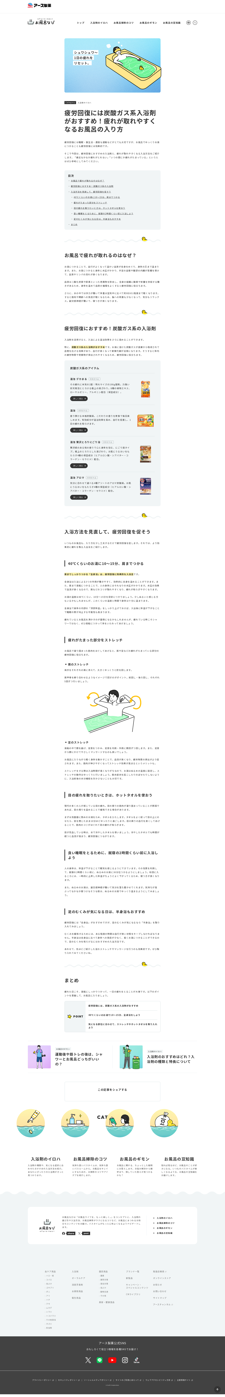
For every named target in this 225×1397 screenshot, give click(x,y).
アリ (48, 1298)
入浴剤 (75, 1274)
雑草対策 (104, 1282)
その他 (103, 1298)
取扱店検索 (158, 1274)
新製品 (129, 1280)
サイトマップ (160, 1300)
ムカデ (49, 1310)
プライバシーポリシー (42, 1383)
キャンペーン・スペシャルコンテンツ (137, 1289)
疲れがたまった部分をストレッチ (90, 199)
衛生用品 (76, 1300)
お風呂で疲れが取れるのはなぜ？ (87, 177)
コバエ (49, 1282)
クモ (48, 1306)
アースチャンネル (162, 1307)
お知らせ (157, 1287)
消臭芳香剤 (77, 1287)
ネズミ (49, 1326)
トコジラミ (51, 1318)
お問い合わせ (160, 1293)
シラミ (49, 1314)
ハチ (48, 1302)
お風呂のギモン (148, 19)
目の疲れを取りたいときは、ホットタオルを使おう (99, 204)
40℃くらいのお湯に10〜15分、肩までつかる (97, 193)
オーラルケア (78, 1280)
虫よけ (49, 1286)
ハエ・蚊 (50, 1278)
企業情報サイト (184, 1383)
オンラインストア (162, 1280)
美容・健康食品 (107, 1304)
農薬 (102, 1278)
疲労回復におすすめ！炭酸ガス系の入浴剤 (92, 182)
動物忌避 (104, 1294)
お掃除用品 (77, 1293)
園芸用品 (103, 1274)
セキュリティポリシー (67, 1383)
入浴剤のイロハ (99, 19)
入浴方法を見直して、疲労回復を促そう (91, 188)
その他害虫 (51, 1322)
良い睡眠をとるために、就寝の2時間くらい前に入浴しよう (103, 210)
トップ (81, 19)
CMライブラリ (133, 1296)
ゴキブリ (50, 1290)
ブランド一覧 (132, 1274)
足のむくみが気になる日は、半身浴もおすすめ (97, 215)
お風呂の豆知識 (172, 19)
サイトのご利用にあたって (127, 1383)
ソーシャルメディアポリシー (96, 1383)
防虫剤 (49, 1330)
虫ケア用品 (50, 1274)
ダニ (48, 1294)
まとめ (74, 221)
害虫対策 (104, 1286)
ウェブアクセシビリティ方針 (158, 1383)
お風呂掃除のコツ (124, 19)
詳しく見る (78, 395)
